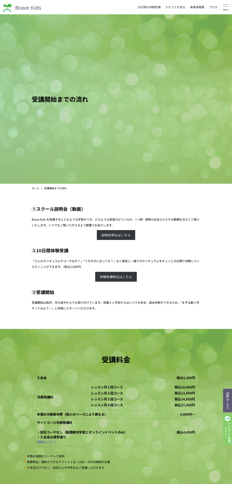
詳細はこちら (46, 441)
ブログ (213, 7)
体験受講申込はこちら (116, 276)
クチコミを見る (175, 7)
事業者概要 (197, 7)
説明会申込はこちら (116, 235)
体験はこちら (228, 400)
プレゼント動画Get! (227, 433)
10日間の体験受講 (149, 7)
